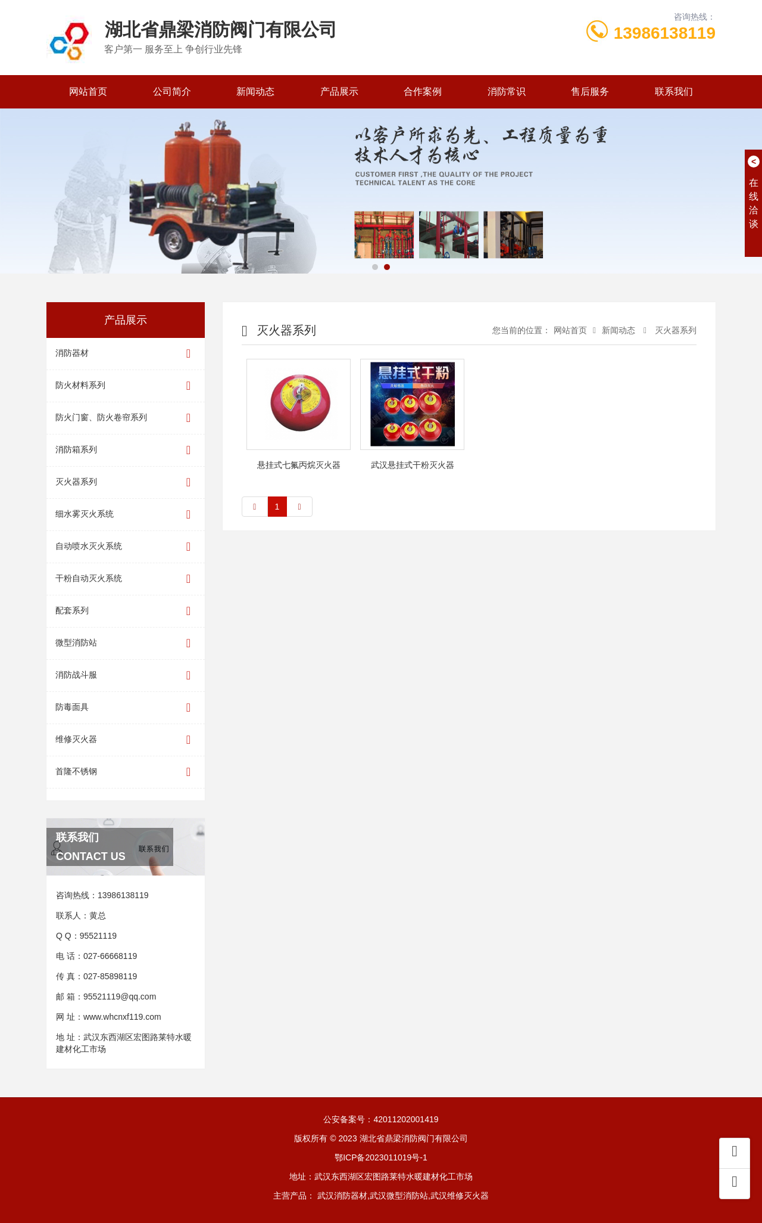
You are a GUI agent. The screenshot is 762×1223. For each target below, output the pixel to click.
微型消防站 (125, 643)
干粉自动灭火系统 (125, 579)
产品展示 (339, 91)
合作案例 (423, 91)
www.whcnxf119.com (122, 1017)
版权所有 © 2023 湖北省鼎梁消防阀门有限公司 (380, 1138)
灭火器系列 (125, 482)
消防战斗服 (125, 675)
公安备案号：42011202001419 (380, 1119)
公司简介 (172, 91)
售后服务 (590, 91)
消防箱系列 (125, 450)
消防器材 (125, 354)
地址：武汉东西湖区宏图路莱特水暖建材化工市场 (381, 1176)
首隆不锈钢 (125, 772)
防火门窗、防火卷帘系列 (125, 418)
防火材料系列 (125, 386)
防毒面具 (125, 708)
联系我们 (674, 91)
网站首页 (88, 91)
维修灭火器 (125, 740)
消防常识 (507, 91)
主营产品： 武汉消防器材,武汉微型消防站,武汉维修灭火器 (381, 1195)
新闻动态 (255, 91)
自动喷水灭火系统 (125, 547)
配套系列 (125, 611)
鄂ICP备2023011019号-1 (381, 1157)
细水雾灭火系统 (125, 515)
